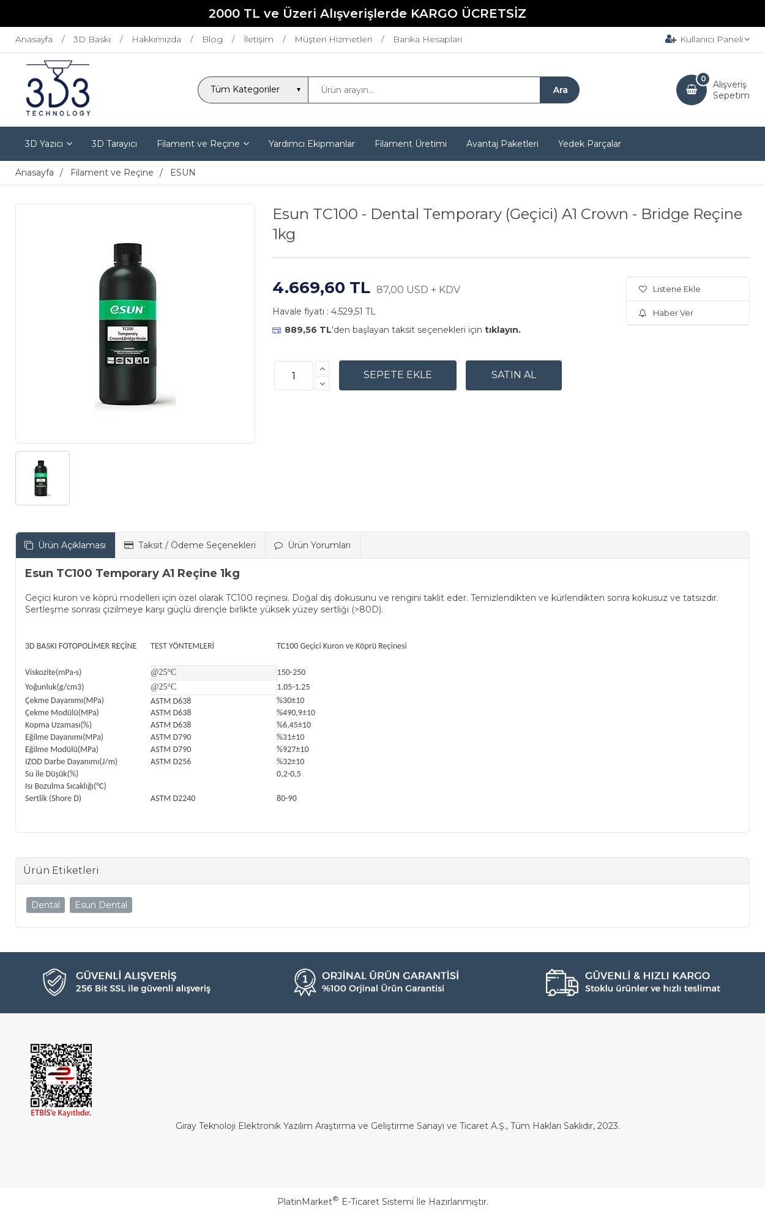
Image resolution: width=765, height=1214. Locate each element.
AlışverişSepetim (731, 90)
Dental (45, 905)
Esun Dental (101, 905)
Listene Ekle (670, 289)
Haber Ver (666, 313)
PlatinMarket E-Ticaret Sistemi (345, 1201)
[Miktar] (293, 375)
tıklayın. (503, 329)
